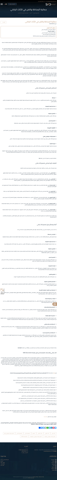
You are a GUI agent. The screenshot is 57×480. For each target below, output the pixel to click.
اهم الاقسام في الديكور (5, 459)
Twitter (54, 461)
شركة (54, 373)
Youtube (54, 464)
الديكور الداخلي (27, 433)
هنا (44, 417)
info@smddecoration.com (51, 1)
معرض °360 (3, 462)
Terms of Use (41, 477)
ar (5, 4)
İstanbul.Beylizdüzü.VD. (50, 451)
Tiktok (54, 465)
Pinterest (54, 468)
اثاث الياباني (47, 433)
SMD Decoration (24, 436)
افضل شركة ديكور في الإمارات (49, 436)
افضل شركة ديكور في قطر (9, 433)
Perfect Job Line (31, 478)
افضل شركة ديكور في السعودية (36, 436)
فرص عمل (2, 465)
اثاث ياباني (53, 433)
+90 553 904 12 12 (42, 1)
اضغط (46, 417)
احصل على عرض (12, 4)
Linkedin (54, 470)
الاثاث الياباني (40, 433)
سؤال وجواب (3, 464)
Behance (54, 467)
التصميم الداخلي (19, 433)
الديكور (34, 433)
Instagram (53, 459)
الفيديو (2, 461)
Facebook (54, 463)
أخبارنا (3, 22)
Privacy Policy (35, 477)
